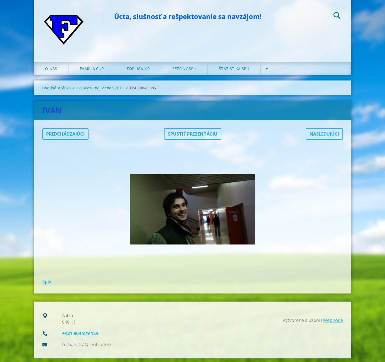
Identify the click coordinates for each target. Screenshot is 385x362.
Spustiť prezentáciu (192, 137)
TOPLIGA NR (138, 72)
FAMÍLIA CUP (92, 72)
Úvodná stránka (56, 91)
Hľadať (336, 16)
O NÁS (51, 72)
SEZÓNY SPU (184, 72)
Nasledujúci (324, 137)
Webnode (333, 324)
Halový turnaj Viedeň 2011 (100, 91)
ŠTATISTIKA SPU (234, 72)
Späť (47, 285)
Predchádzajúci (65, 137)
